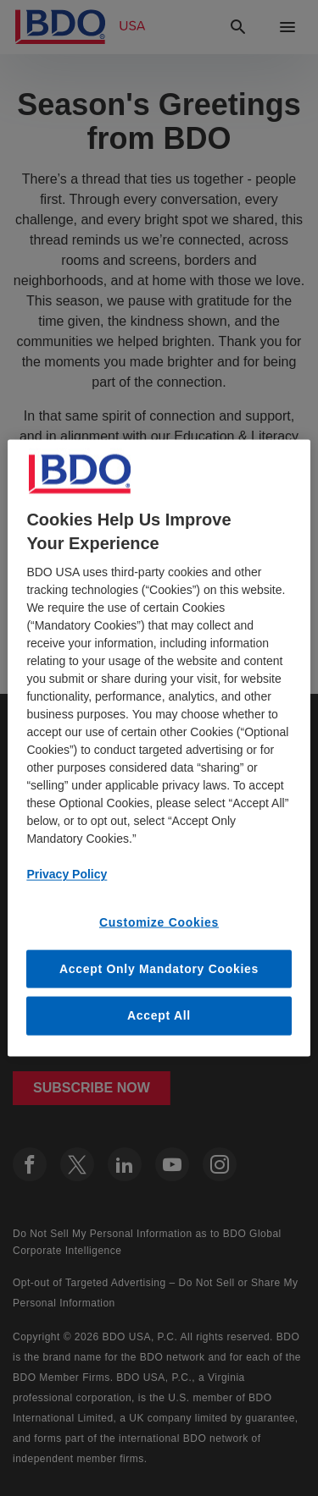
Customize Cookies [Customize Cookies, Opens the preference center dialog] (159, 922)
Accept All (159, 1015)
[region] (159, 748)
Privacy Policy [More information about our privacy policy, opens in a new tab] (66, 874)
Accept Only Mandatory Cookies (159, 968)
